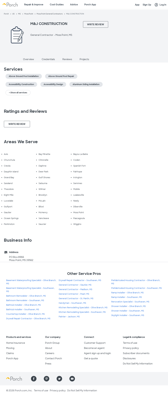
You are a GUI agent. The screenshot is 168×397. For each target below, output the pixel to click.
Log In (160, 5)
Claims (10, 353)
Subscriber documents (136, 353)
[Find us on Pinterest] (46, 378)
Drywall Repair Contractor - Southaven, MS (80, 280)
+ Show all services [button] (18, 92)
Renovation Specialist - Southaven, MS (130, 301)
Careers (49, 353)
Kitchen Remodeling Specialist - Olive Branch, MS (83, 307)
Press (48, 363)
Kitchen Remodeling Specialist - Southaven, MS (82, 312)
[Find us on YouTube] (72, 378)
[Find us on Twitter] (59, 378)
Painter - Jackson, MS (69, 316)
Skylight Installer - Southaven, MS (127, 315)
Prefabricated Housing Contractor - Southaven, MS (136, 288)
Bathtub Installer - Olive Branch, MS (23, 305)
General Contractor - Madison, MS (75, 289)
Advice (74, 4)
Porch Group (52, 342)
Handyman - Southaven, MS (72, 303)
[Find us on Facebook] (33, 378)
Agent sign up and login (97, 353)
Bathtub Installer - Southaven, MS (22, 309)
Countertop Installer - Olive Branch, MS (25, 314)
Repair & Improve (33, 4)
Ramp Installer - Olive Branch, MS (127, 292)
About (48, 348)
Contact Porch (53, 358)
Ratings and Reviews (25, 111)
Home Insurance (15, 342)
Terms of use (130, 342)
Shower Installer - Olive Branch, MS (128, 306)
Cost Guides (57, 4)
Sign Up (147, 4)
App (137, 4)
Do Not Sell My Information (138, 363)
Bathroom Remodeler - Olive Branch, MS (26, 296)
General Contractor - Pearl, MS (74, 294)
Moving (10, 348)
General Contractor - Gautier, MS (75, 285)
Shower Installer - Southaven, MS (127, 311)
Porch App (90, 4)
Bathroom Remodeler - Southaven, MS (25, 300)
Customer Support (95, 342)
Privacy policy (131, 348)
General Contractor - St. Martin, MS (76, 298)
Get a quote (91, 358)
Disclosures (129, 358)
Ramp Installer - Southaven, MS (126, 297)
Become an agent (94, 348)
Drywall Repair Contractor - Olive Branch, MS (28, 318)
